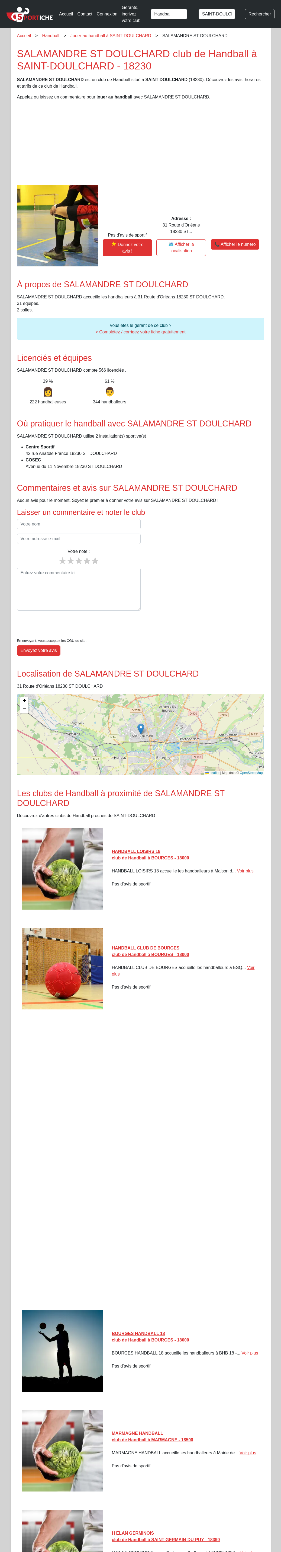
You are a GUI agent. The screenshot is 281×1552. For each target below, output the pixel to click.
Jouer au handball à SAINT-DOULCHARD (110, 35)
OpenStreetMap (251, 756)
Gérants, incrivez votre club (131, 14)
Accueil (66, 14)
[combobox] (172, 14)
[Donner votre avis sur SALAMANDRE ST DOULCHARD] (127, 247)
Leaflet (212, 756)
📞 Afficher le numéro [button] (235, 244)
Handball (50, 35)
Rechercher (259, 14)
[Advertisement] (140, 143)
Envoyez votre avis (39, 634)
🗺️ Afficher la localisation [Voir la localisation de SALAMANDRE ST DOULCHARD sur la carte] (181, 247)
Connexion (107, 14)
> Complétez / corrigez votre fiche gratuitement (140, 332)
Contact (84, 14)
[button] (140, 712)
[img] (140, 718)
